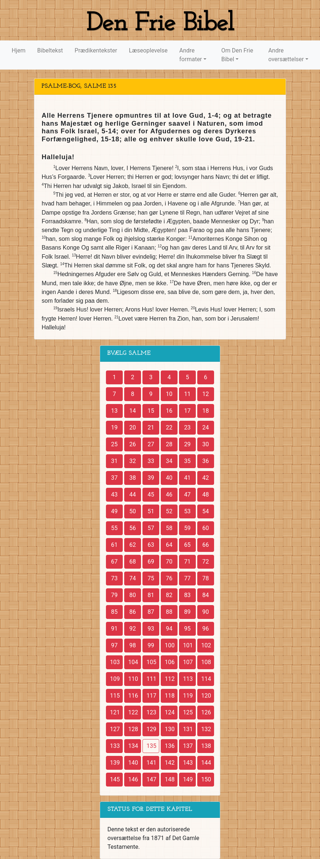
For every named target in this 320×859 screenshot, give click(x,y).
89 (187, 611)
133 (115, 745)
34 (169, 461)
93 (151, 628)
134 (133, 745)
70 (169, 561)
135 (151, 745)
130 (170, 729)
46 (169, 494)
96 (205, 628)
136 (170, 745)
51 (151, 511)
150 (206, 779)
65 (187, 544)
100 (170, 645)
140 (133, 762)
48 (205, 494)
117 (151, 695)
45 (151, 494)
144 (206, 762)
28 (169, 444)
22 (169, 427)
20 (132, 427)
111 (151, 678)
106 (170, 662)
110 (133, 678)
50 (132, 511)
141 (151, 762)
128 (133, 729)
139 (115, 762)
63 (151, 544)
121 (115, 712)
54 (205, 511)
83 (187, 595)
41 (187, 477)
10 (169, 394)
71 (187, 561)
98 (132, 645)
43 (114, 494)
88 (169, 611)
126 (206, 712)
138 (206, 745)
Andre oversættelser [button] (286, 55)
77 (187, 578)
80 (132, 595)
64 (169, 544)
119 (188, 695)
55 (114, 528)
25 (114, 444)
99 (151, 645)
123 (151, 712)
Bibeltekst (50, 50)
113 (188, 678)
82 (169, 595)
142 (170, 762)
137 (188, 745)
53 (187, 511)
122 (133, 712)
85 (114, 611)
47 (187, 494)
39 (151, 477)
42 (205, 477)
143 (188, 762)
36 (205, 461)
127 (115, 729)
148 (170, 779)
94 (169, 628)
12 (205, 394)
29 (187, 444)
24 (205, 427)
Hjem (19, 50)
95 (187, 628)
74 (132, 578)
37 (114, 477)
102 (206, 645)
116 (133, 695)
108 (206, 662)
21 (151, 427)
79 (114, 595)
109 (115, 678)
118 (170, 695)
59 (187, 528)
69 (151, 561)
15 (151, 410)
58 (169, 528)
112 (170, 678)
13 (114, 410)
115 (115, 695)
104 (133, 662)
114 (206, 678)
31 (114, 461)
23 (187, 427)
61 (114, 544)
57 (151, 528)
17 (187, 410)
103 (115, 662)
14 (132, 410)
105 (151, 662)
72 (205, 561)
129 (151, 729)
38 (132, 477)
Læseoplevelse (148, 50)
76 (169, 578)
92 (132, 628)
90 (205, 611)
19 (114, 427)
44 (132, 494)
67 (114, 561)
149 (188, 779)
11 (187, 394)
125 (188, 712)
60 (205, 528)
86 (132, 611)
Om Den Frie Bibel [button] (237, 55)
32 (132, 461)
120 (206, 695)
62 (132, 544)
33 (151, 461)
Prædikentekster (96, 50)
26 (132, 444)
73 (114, 578)
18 (205, 410)
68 (132, 561)
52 (169, 511)
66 (205, 544)
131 (188, 729)
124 (170, 712)
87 (151, 611)
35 (187, 461)
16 (169, 410)
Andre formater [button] (190, 55)
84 (205, 595)
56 (132, 528)
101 (188, 645)
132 (206, 729)
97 (114, 645)
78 (205, 578)
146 (133, 779)
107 (188, 662)
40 (169, 477)
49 (114, 511)
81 (151, 595)
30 (205, 444)
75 (151, 578)
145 (115, 779)
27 (151, 444)
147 (151, 779)
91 (114, 628)
